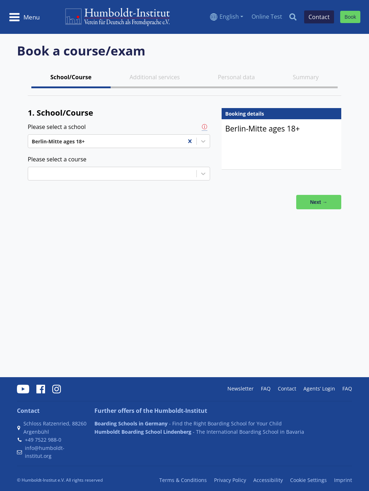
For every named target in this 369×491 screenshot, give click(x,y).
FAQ (266, 388)
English (229, 17)
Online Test (267, 17)
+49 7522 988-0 (43, 439)
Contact (287, 388)
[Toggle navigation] (24, 17)
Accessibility (268, 480)
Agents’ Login (319, 388)
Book (350, 16)
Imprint (343, 480)
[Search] (293, 17)
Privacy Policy (230, 480)
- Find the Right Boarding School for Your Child (188, 423)
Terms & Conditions (183, 480)
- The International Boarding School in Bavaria (199, 431)
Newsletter (240, 388)
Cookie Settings (308, 480)
